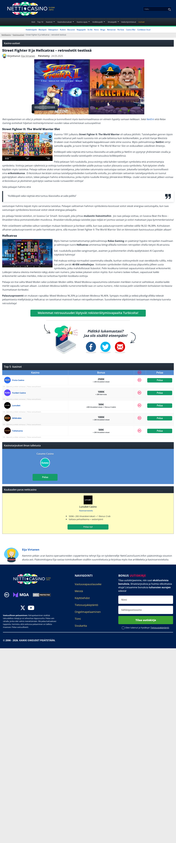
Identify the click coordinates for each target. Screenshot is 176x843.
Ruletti (63, 29)
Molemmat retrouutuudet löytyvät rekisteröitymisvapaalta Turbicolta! (88, 313)
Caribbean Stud (143, 29)
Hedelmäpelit (31, 29)
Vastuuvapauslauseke (88, 584)
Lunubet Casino (88, 506)
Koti (33, 22)
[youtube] (31, 608)
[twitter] (23, 608)
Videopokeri (53, 29)
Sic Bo (89, 29)
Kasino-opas (82, 22)
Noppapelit (81, 29)
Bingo (102, 29)
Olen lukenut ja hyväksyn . (147, 627)
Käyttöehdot (82, 598)
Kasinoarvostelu (86, 510)
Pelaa (160, 380)
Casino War (130, 29)
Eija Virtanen (30, 549)
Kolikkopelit (97, 22)
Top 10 (40, 22)
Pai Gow (120, 29)
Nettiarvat (111, 29)
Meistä (79, 591)
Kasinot (49, 22)
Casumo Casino (45, 453)
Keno (96, 29)
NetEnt (150, 119)
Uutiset (141, 22)
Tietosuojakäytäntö (86, 605)
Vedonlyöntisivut (128, 22)
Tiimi (78, 618)
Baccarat (71, 29)
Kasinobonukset (65, 22)
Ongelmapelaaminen (88, 612)
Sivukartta (81, 625)
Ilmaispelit (112, 22)
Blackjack (43, 29)
